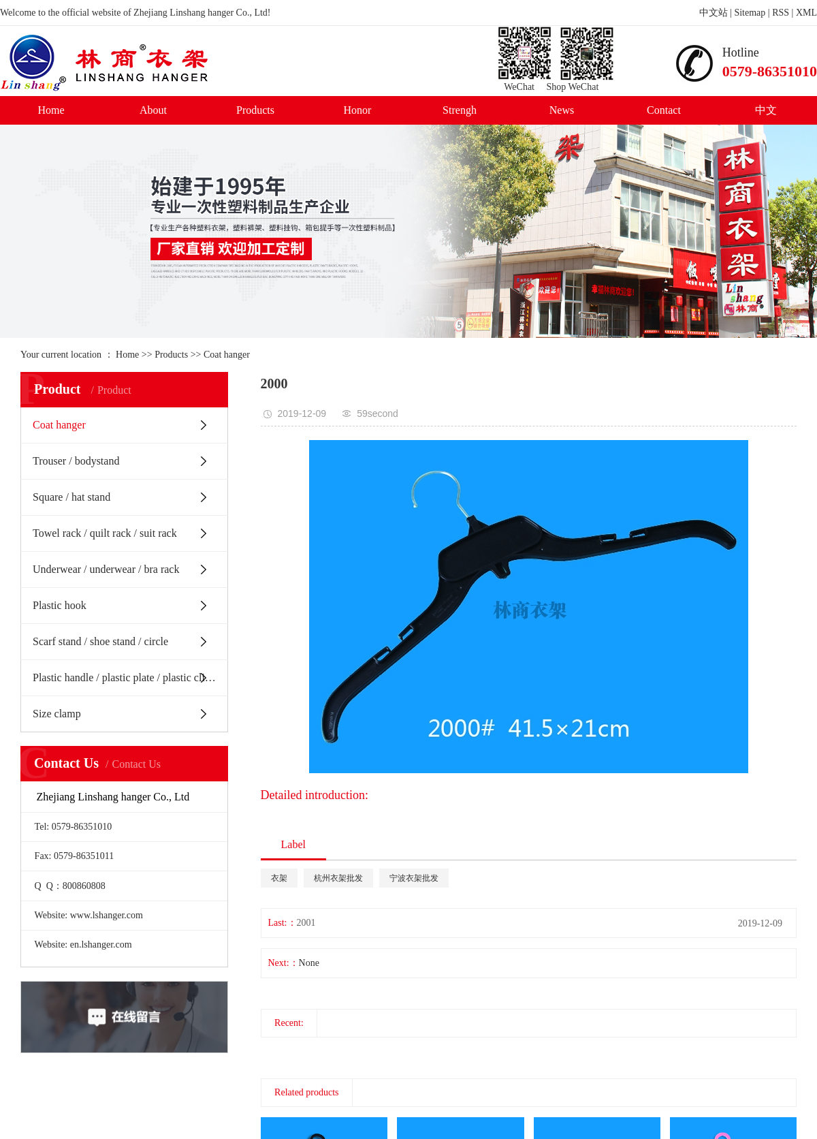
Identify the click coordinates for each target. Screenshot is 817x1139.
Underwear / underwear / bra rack (106, 569)
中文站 (713, 12)
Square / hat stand (71, 497)
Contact (664, 110)
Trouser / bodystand (76, 461)
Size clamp (57, 713)
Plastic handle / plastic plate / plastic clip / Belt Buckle (130, 677)
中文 (766, 110)
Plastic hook (59, 605)
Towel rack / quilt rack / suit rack (105, 533)
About (153, 110)
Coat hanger (227, 354)
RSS (780, 12)
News (561, 110)
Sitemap (749, 12)
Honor (358, 110)
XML (806, 12)
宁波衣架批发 (413, 878)
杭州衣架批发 (338, 878)
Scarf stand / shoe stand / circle (100, 641)
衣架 (279, 878)
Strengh (460, 110)
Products (255, 110)
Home (50, 110)
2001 (306, 923)
